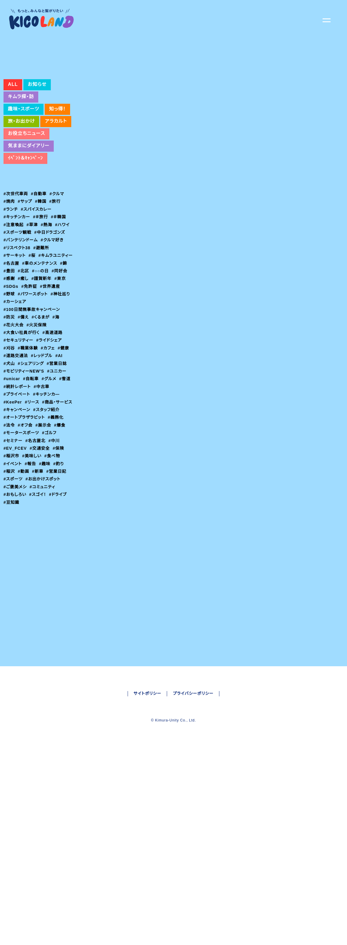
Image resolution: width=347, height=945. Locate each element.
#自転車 (32, 427)
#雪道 (67, 427)
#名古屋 (49, 304)
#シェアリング (31, 411)
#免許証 (12, 334)
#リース (33, 450)
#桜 (33, 296)
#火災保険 (37, 373)
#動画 (24, 527)
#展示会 (44, 481)
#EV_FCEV (15, 504)
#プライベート (17, 442)
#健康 (65, 396)
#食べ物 (53, 512)
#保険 (125, 563)
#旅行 (56, 242)
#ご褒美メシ (15, 543)
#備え (24, 365)
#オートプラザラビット (25, 473)
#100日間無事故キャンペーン (32, 357)
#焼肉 (9, 242)
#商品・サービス (19, 458)
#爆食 (61, 481)
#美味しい (32, 512)
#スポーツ (13, 535)
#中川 (55, 496)
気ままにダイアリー (28, 186)
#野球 (52, 334)
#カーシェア (15, 350)
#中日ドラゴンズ (51, 273)
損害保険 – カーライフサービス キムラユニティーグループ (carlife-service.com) (178, 520)
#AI (61, 404)
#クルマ (57, 234)
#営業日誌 (58, 411)
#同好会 (49, 319)
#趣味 (46, 519)
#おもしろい (15, 550)
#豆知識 (12, 558)
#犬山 (9, 411)
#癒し (9, 327)
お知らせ (36, 124)
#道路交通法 (16, 404)
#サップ (25, 242)
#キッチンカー (17, 257)
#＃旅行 (41, 257)
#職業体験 (28, 396)
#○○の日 (28, 319)
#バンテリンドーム (21, 280)
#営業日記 (57, 527)
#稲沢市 (12, 512)
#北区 (9, 319)
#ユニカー (57, 419)
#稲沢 (9, 527)
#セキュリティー (103, 563)
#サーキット (15, 296)
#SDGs (62, 327)
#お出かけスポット (44, 535)
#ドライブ (60, 550)
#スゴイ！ (39, 550)
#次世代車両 (16, 234)
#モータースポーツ (22, 488)
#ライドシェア (50, 388)
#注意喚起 (14, 265)
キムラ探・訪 (21, 137)
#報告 (31, 519)
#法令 (9, 481)
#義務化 (58, 473)
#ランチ (11, 249)
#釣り (60, 519)
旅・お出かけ (21, 161)
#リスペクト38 (18, 288)
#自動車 (39, 234)
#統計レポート (18, 434)
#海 (57, 365)
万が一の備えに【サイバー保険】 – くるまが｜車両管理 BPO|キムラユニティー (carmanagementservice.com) (209, 506)
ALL (12, 124)
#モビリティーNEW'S (24, 419)
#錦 (46, 311)
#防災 (9, 365)
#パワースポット (19, 342)
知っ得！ (57, 149)
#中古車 (43, 434)
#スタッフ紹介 (17, 465)
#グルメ (50, 427)
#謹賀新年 (28, 327)
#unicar (12, 427)
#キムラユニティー (21, 304)
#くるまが (41, 365)
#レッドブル (42, 404)
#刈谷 (9, 396)
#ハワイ (63, 265)
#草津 (33, 265)
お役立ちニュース (27, 173)
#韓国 (42, 242)
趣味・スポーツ (23, 149)
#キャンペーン (51, 458)
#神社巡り (48, 342)
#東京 (47, 327)
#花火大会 (14, 373)
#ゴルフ (50, 488)
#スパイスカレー (37, 249)
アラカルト (56, 161)
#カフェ (48, 396)
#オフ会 (25, 481)
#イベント (13, 519)
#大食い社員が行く (22, 380)
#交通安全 (39, 504)
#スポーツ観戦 (18, 273)
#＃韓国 (59, 257)
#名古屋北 (36, 496)
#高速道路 (53, 380)
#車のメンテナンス (21, 311)
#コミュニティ (43, 543)
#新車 (38, 527)
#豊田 (58, 311)
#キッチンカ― (48, 442)
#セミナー (13, 496)
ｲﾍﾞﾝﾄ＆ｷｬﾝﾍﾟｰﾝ (25, 198)
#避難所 (42, 288)
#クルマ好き (53, 280)
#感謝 (66, 319)
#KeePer (13, 450)
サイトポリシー (147, 819)
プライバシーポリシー (193, 819)
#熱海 (47, 265)
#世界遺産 (32, 334)
